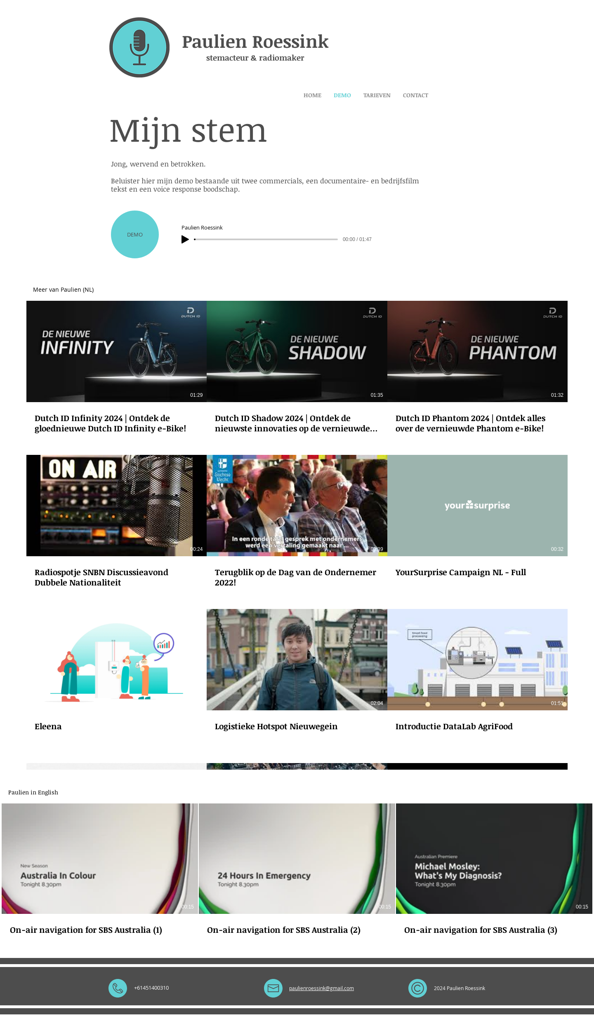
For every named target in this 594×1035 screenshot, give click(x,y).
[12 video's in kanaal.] (297, 598)
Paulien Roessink (255, 41)
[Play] (185, 239)
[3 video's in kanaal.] (297, 869)
